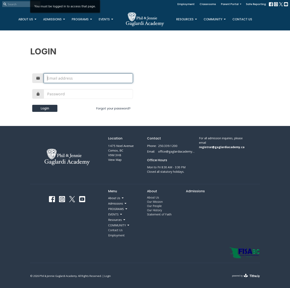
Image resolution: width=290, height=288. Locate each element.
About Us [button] (116, 198)
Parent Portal (231, 4)
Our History (154, 210)
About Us (27, 19)
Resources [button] (117, 220)
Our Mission (155, 202)
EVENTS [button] (115, 214)
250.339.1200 (167, 146)
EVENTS (106, 19)
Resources (187, 19)
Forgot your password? (113, 108)
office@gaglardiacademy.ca (176, 151)
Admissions (54, 19)
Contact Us (242, 19)
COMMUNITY (215, 19)
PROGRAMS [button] (118, 209)
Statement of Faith (159, 214)
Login (45, 108)
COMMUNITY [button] (119, 225)
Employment (186, 4)
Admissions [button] (117, 204)
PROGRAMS (82, 19)
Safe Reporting (256, 4)
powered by (246, 276)
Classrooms (208, 4)
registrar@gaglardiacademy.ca (221, 147)
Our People (154, 206)
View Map (115, 160)
